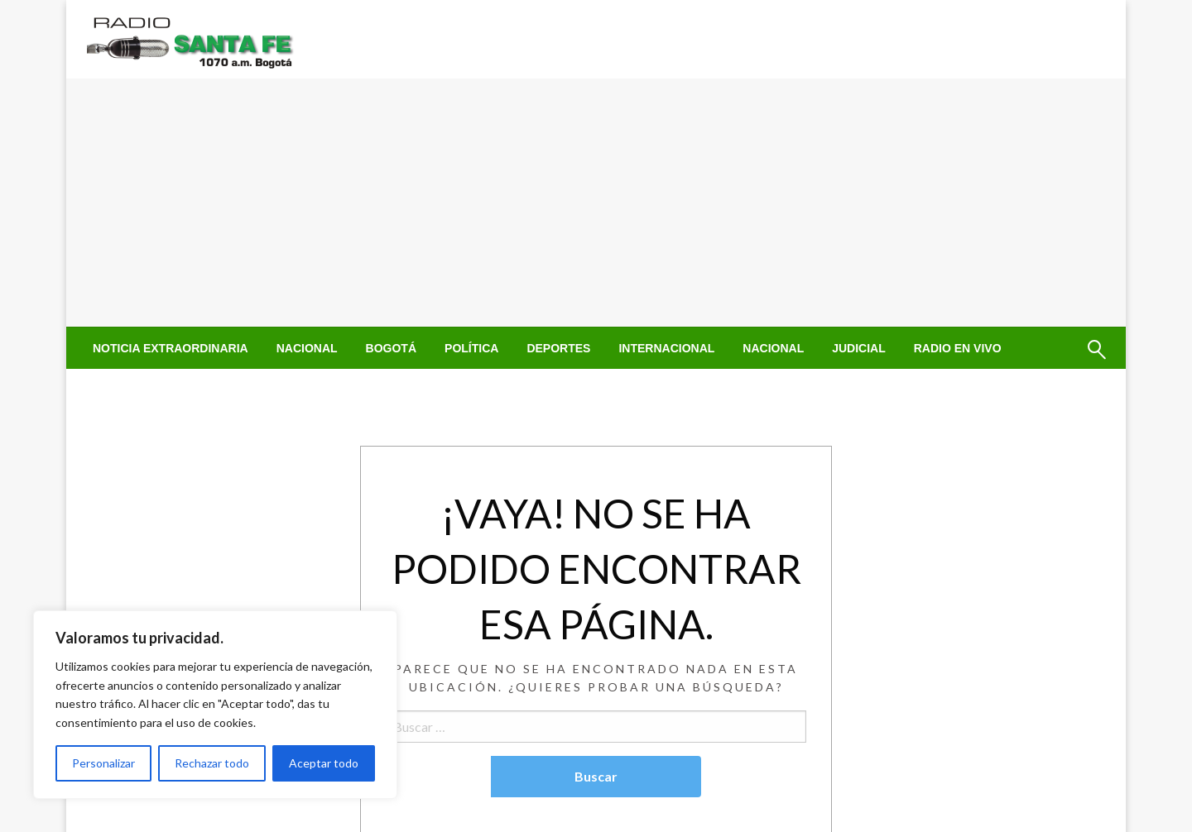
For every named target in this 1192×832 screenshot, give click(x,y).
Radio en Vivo (958, 348)
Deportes (558, 348)
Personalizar (103, 763)
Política (471, 348)
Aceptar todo (323, 763)
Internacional (666, 348)
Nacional (307, 348)
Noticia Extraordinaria (170, 348)
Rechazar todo (212, 763)
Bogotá (391, 348)
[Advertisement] (596, 202)
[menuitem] (170, 348)
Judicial (859, 348)
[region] (215, 704)
